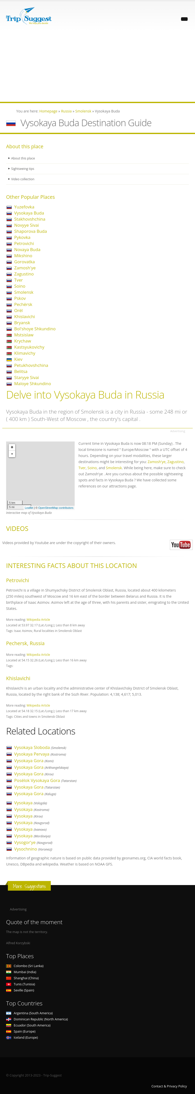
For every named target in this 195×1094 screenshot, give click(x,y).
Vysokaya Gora (34, 760)
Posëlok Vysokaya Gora (45, 780)
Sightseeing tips (23, 169)
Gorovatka (24, 262)
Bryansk (22, 322)
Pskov (20, 298)
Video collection (23, 179)
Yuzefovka (24, 207)
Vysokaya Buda (29, 213)
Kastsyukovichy (29, 347)
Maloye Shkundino (32, 383)
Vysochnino (33, 849)
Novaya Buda (27, 249)
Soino (19, 286)
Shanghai (22, 978)
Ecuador (28, 1025)
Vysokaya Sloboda (40, 747)
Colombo (24, 966)
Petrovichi (24, 243)
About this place (23, 158)
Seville (20, 990)
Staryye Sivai (26, 377)
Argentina (29, 1013)
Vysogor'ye (33, 842)
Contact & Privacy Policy (169, 1086)
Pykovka (22, 237)
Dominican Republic (37, 1019)
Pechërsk (23, 304)
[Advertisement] (97, 66)
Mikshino (23, 255)
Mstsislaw (24, 335)
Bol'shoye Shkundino (35, 329)
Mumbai (21, 972)
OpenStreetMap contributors (55, 507)
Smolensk (24, 292)
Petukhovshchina (31, 365)
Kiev (18, 359)
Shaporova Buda (30, 231)
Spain (20, 1031)
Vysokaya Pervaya (40, 754)
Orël (18, 310)
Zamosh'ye (25, 268)
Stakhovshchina (29, 219)
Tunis (20, 984)
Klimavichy (24, 353)
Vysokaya (30, 803)
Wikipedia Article (38, 619)
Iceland (22, 1037)
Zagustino (24, 274)
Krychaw (22, 341)
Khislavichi (24, 316)
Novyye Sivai (26, 225)
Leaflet (29, 507)
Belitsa (20, 371)
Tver (18, 280)
